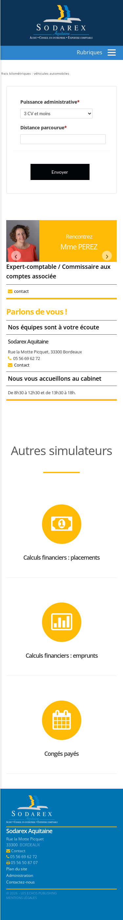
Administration (19, 875)
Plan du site (16, 869)
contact (21, 291)
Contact (22, 365)
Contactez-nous (20, 882)
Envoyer (59, 172)
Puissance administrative (48, 102)
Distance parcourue (42, 127)
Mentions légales (21, 897)
